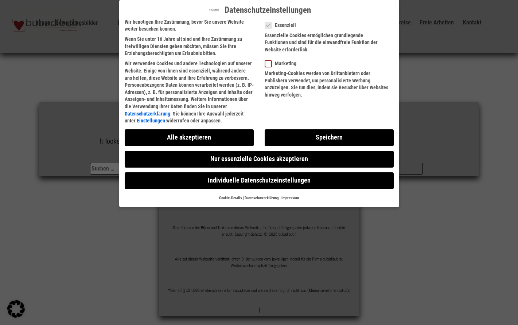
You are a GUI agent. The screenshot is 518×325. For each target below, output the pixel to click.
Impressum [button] (290, 198)
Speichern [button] (329, 137)
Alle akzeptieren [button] (189, 137)
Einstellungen (151, 121)
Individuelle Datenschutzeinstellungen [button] (259, 180)
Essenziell (283, 25)
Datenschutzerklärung (147, 114)
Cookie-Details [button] (230, 198)
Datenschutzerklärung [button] (262, 198)
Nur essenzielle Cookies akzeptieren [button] (259, 158)
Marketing (283, 63)
